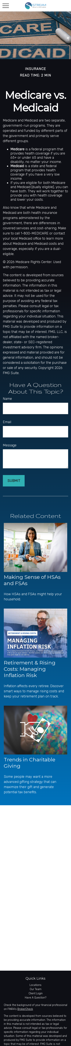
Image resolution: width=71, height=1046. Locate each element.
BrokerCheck (25, 1009)
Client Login (36, 993)
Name (7, 399)
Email (7, 422)
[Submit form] (14, 480)
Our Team (35, 989)
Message (9, 445)
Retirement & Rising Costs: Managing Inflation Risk (29, 668)
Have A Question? (35, 997)
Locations (35, 985)
